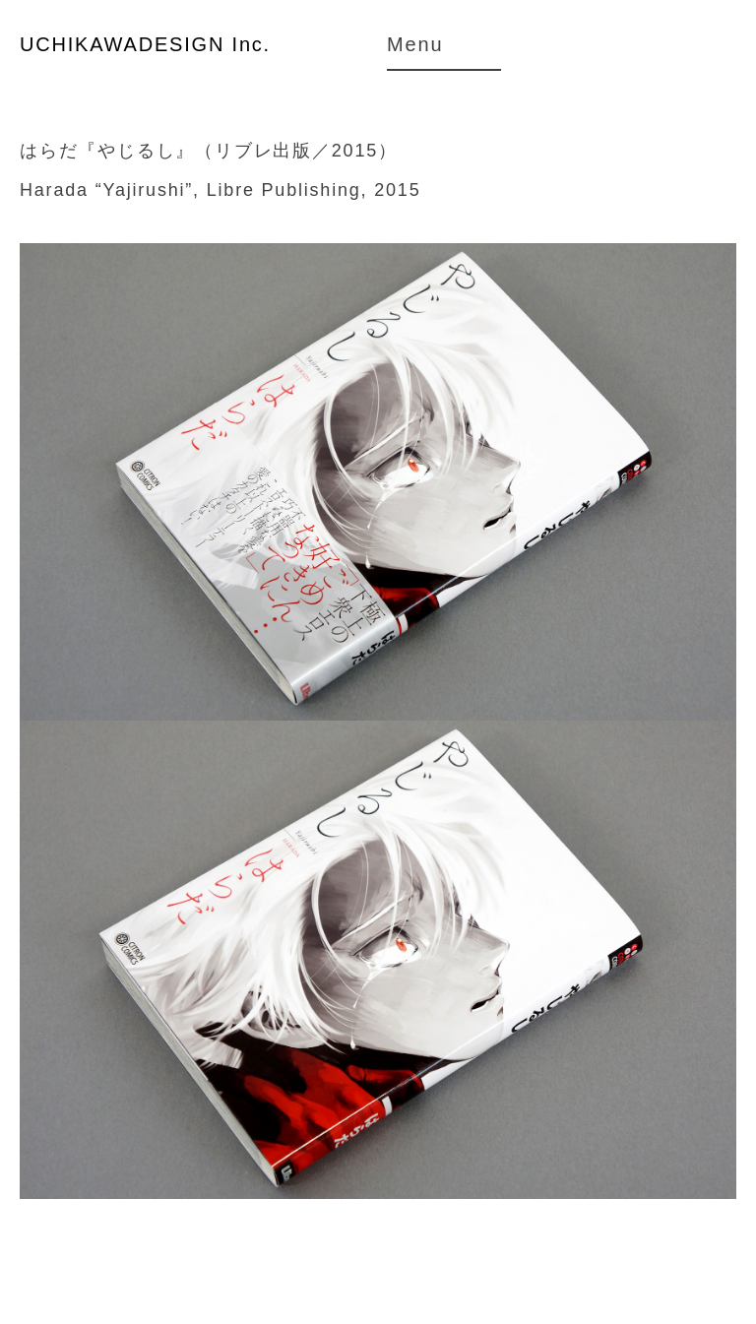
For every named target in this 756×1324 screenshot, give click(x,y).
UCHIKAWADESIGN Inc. (145, 44)
